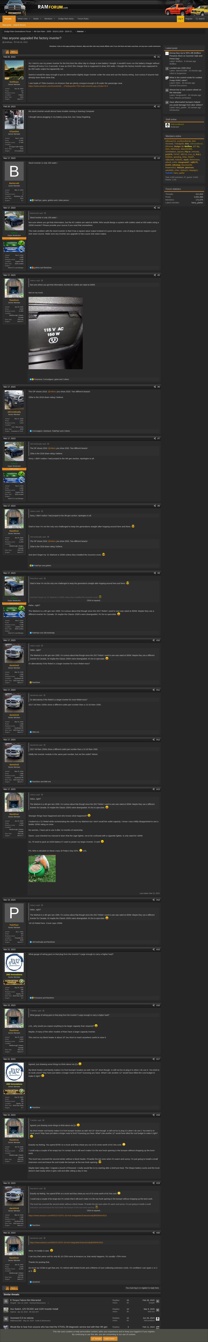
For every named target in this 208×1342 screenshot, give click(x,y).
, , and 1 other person (51, 200)
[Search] (200, 19)
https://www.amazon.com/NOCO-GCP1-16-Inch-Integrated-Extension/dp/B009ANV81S (68, 1215)
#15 (158, 949)
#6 (159, 387)
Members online (173, 136)
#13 (158, 789)
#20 (158, 1232)
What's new (22, 19)
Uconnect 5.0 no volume (22, 1317)
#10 (158, 640)
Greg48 (13, 1302)
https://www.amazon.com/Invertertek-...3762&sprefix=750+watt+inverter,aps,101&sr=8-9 (68, 86)
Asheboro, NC (18, 196)
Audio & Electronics (42, 1320)
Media (35, 19)
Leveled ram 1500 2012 (180, 68)
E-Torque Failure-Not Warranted (25, 1299)
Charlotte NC (19, 937)
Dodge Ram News (66, 19)
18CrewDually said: (38, 444)
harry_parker (197, 202)
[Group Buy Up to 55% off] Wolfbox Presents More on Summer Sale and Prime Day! (185, 56)
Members (48, 19)
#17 (158, 1059)
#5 (159, 275)
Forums (7, 19)
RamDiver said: (36, 578)
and (43, 268)
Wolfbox (172, 64)
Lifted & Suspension (177, 73)
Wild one (151, 1311)
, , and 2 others (51, 379)
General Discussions (38, 1302)
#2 (159, 106)
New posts (6, 25)
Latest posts (171, 48)
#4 (159, 208)
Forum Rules (83, 19)
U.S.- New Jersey (17, 427)
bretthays (8, 42)
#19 (158, 1183)
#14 (158, 899)
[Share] (155, 57)
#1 (159, 57)
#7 (159, 438)
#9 (159, 573)
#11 (158, 690)
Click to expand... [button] (94, 600)
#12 (158, 739)
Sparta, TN (19, 993)
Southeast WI (18, 678)
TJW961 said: (36, 1010)
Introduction (174, 110)
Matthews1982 (16, 1320)
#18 (158, 1114)
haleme (13, 1311)
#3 (159, 158)
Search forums (19, 25)
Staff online (171, 119)
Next (13, 51)
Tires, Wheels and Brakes (180, 98)
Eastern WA (19, 261)
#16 (158, 1005)
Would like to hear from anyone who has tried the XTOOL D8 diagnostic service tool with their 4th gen (58, 1326)
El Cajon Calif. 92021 (16, 146)
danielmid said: (36, 695)
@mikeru (52, 391)
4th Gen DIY (34, 1311)
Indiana (21, 95)
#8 (159, 506)
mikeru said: (35, 280)
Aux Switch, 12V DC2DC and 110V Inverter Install (34, 1308)
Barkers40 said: (36, 213)
